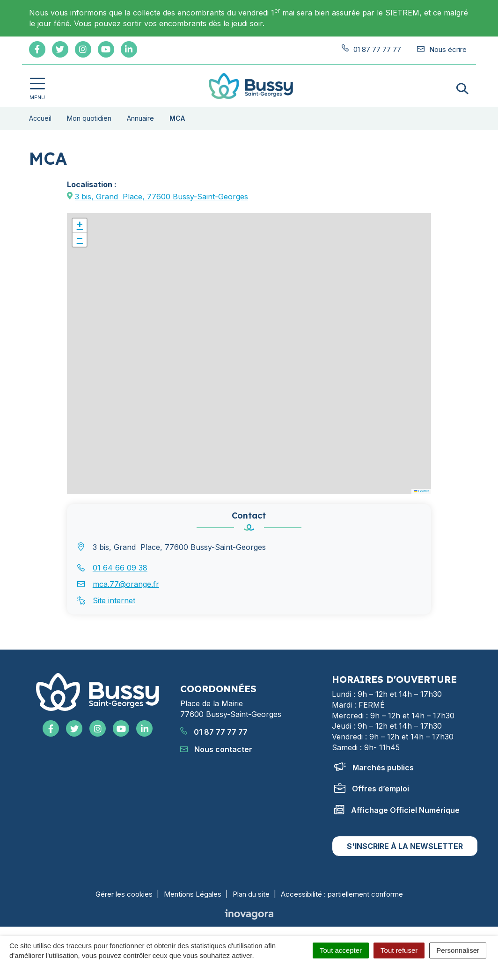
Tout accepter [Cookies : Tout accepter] (341, 950)
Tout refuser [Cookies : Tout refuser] (399, 950)
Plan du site (251, 894)
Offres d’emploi (371, 788)
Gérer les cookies (124, 894)
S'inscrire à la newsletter (405, 846)
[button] (80, 226)
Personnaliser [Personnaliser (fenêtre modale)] (457, 950)
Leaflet (421, 491)
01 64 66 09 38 (120, 567)
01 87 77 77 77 (214, 732)
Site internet (114, 600)
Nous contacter (216, 749)
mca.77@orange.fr (126, 584)
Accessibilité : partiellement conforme (342, 894)
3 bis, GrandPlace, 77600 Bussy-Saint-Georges (161, 196)
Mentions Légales (192, 894)
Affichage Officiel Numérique (397, 810)
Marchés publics (374, 767)
